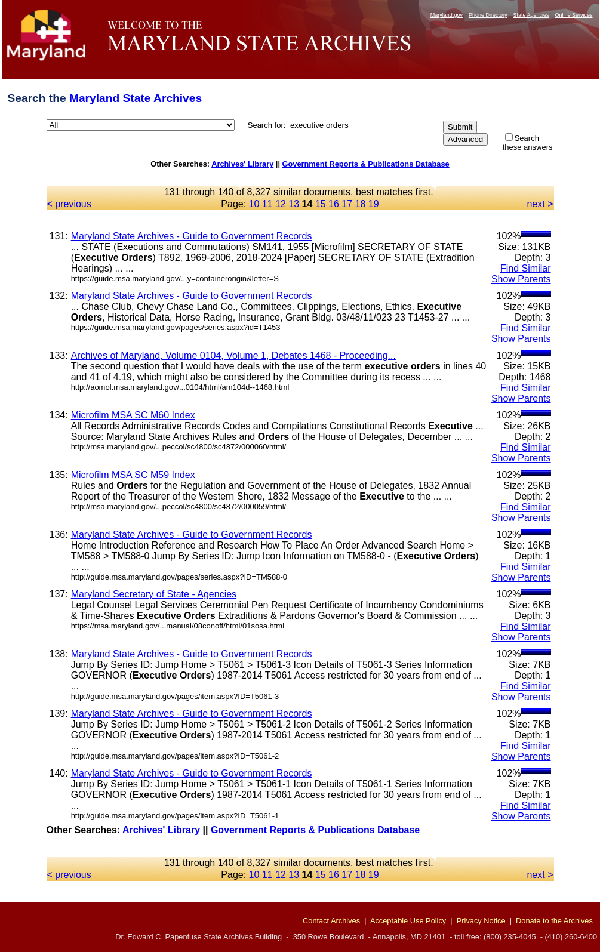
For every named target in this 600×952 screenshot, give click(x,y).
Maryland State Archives (135, 98)
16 (333, 204)
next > (540, 204)
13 (293, 204)
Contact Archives (331, 920)
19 (373, 204)
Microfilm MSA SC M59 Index (133, 475)
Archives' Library (242, 163)
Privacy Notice (481, 920)
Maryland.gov (446, 15)
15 (320, 204)
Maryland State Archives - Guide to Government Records (191, 236)
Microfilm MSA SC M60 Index (133, 415)
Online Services (573, 15)
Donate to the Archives (554, 920)
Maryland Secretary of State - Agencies (153, 594)
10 (254, 204)
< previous (69, 204)
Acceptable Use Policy (408, 920)
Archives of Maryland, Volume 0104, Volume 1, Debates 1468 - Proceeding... (233, 355)
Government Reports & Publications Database (366, 163)
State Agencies (531, 15)
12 (280, 204)
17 (346, 204)
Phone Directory (488, 15)
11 (267, 204)
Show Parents (521, 279)
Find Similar (525, 268)
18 (360, 204)
